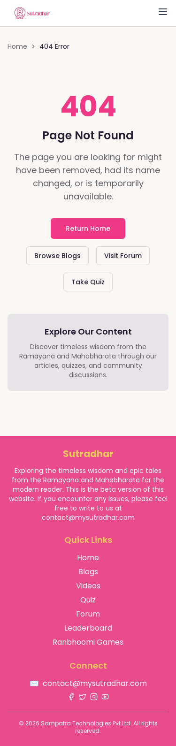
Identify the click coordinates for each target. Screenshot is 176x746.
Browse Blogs (57, 255)
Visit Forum (123, 255)
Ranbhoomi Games (88, 642)
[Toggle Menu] (162, 11)
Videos (88, 585)
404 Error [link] (54, 46)
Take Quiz (88, 282)
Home (17, 46)
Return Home (88, 228)
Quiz (88, 599)
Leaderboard (88, 628)
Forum (88, 614)
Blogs (88, 571)
